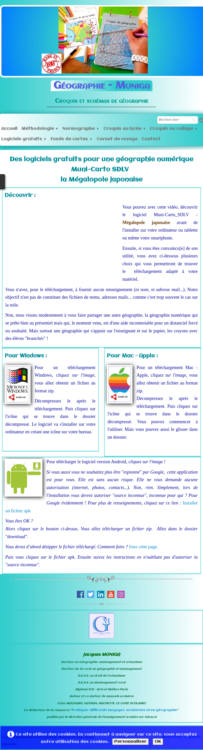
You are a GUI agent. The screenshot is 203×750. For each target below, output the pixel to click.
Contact (151, 139)
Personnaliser (130, 741)
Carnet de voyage (117, 139)
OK (158, 741)
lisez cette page (143, 546)
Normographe (80, 129)
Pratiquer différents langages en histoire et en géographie (124, 710)
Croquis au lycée (124, 129)
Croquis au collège (173, 129)
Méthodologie (39, 129)
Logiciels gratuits (24, 139)
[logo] (101, 90)
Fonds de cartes (71, 139)
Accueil (9, 129)
